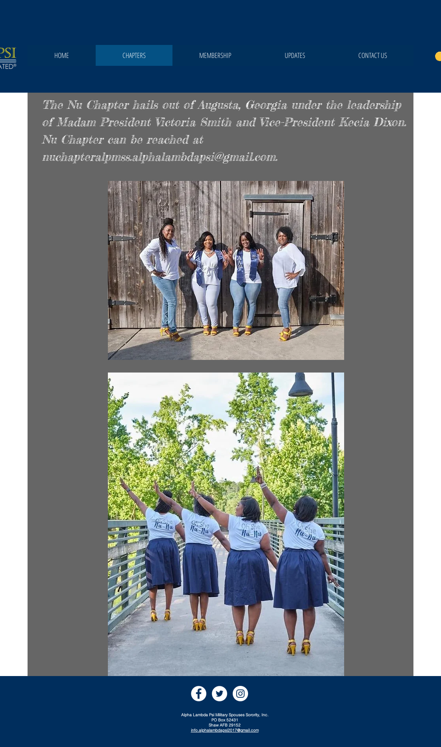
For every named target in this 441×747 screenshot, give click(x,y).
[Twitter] (219, 693)
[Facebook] (198, 693)
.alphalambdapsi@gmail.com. (203, 157)
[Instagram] (240, 693)
